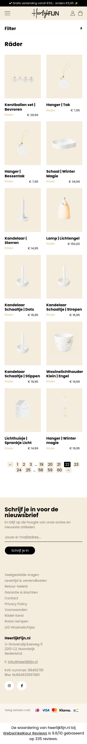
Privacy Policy (16, 604)
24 (19, 470)
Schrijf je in (20, 550)
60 (59, 470)
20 (50, 464)
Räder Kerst (14, 615)
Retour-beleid (16, 586)
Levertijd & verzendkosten (26, 580)
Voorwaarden (16, 609)
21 (58, 464)
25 (28, 470)
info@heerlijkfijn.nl (23, 662)
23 (76, 464)
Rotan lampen (16, 621)
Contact (11, 598)
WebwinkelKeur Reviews (25, 733)
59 (50, 470)
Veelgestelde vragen (22, 574)
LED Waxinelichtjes (20, 627)
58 (40, 470)
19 (41, 464)
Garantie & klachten (21, 592)
